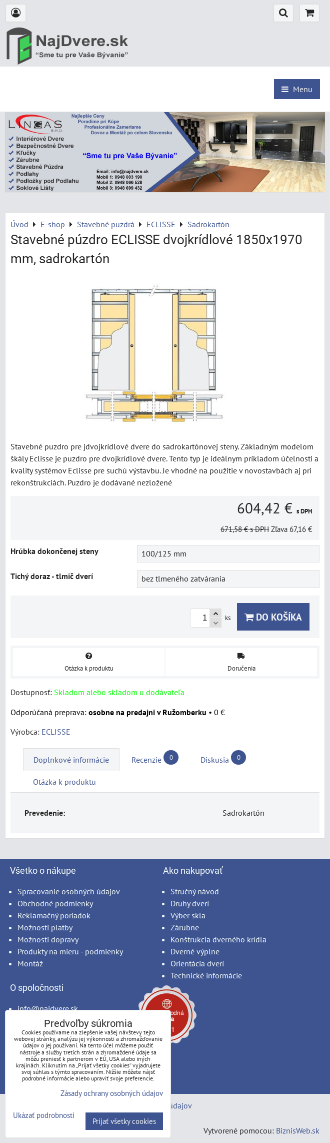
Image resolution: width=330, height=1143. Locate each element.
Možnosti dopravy (48, 939)
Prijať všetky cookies (124, 1121)
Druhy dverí (189, 903)
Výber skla (188, 915)
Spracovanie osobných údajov (69, 891)
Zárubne (184, 927)
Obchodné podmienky (55, 903)
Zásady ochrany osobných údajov (111, 1093)
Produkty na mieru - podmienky (70, 951)
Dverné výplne (195, 951)
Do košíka (273, 617)
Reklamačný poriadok (54, 915)
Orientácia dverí (197, 963)
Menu (297, 89)
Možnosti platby (45, 927)
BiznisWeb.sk (298, 1130)
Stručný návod (194, 891)
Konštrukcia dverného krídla (218, 939)
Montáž (30, 963)
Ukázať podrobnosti (43, 1115)
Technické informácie (206, 975)
